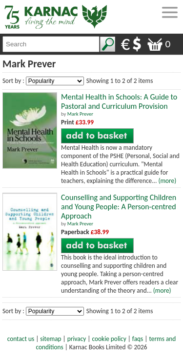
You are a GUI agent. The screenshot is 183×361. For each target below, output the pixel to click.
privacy (76, 339)
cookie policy (109, 339)
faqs (137, 339)
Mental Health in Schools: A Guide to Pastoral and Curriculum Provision (119, 101)
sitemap (50, 339)
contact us (20, 339)
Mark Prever (80, 114)
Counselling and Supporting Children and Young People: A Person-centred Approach (118, 207)
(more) (167, 181)
